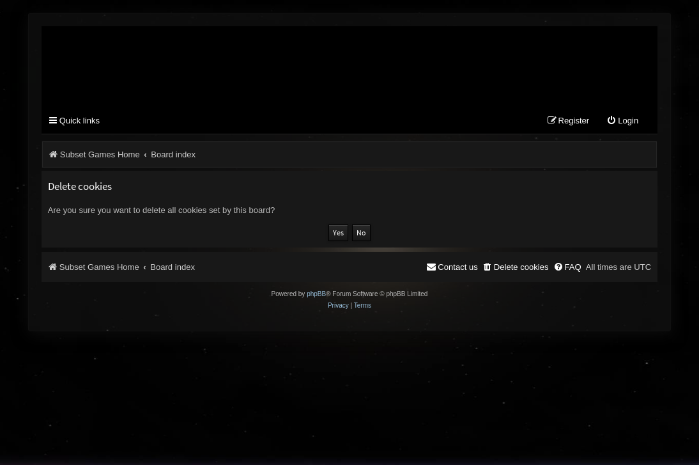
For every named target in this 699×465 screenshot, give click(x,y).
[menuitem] (622, 121)
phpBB (316, 293)
